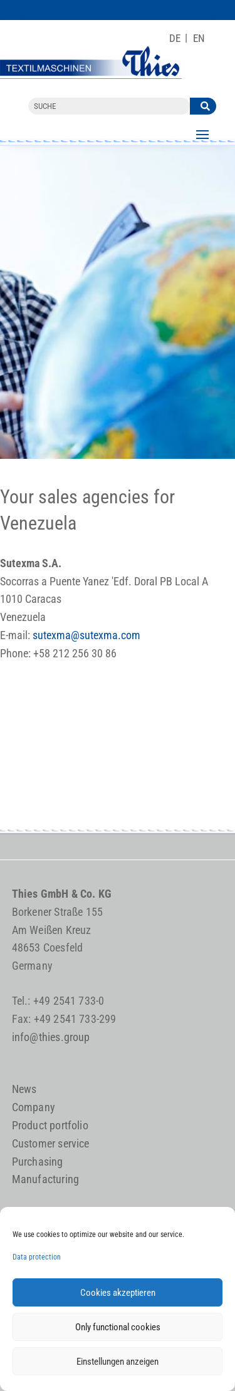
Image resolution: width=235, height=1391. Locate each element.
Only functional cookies (117, 1327)
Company (33, 1107)
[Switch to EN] (199, 38)
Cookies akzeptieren (117, 1292)
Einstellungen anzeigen (117, 1361)
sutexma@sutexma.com (86, 635)
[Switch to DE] (175, 38)
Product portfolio (50, 1125)
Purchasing (37, 1161)
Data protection (37, 1257)
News (24, 1089)
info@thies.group (51, 1037)
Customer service (51, 1143)
